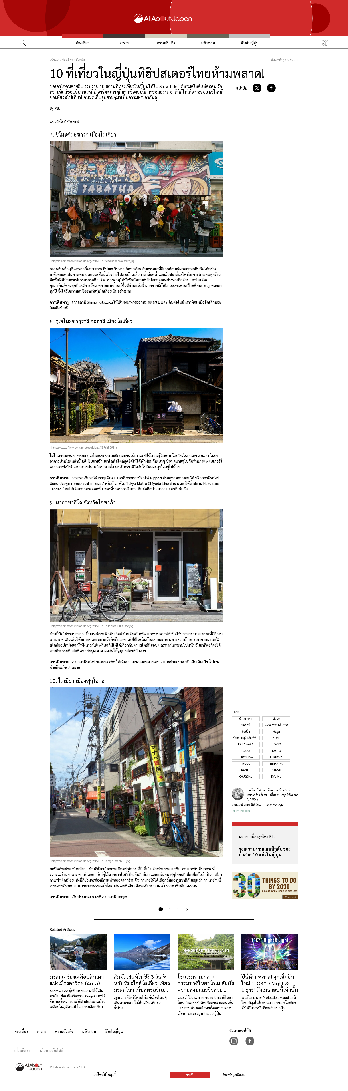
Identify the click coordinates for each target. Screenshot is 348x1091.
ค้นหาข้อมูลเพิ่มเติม (233, 1075)
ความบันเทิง (166, 43)
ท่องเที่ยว (82, 43)
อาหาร (124, 43)
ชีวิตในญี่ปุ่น (250, 43)
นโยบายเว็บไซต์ (51, 1050)
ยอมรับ (190, 1075)
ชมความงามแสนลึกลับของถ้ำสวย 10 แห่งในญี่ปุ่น (265, 851)
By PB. (55, 108)
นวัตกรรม (208, 43)
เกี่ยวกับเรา (22, 1050)
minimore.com (241, 810)
